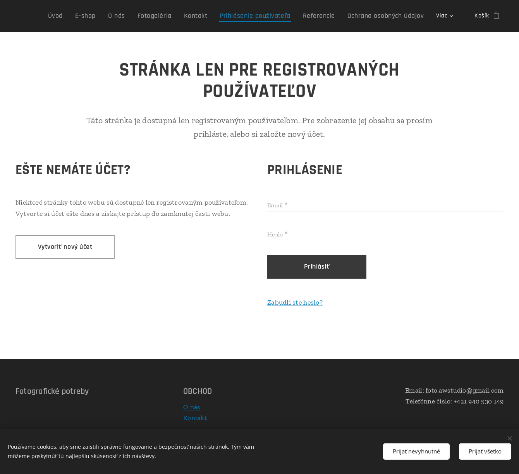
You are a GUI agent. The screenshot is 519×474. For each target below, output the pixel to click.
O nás (191, 407)
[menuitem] (87, 16)
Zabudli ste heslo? (295, 302)
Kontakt (195, 417)
